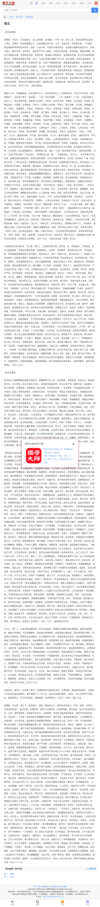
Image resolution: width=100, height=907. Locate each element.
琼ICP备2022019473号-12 (53, 897)
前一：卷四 (9, 874)
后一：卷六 (9, 877)
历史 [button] (74, 3)
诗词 (51, 3)
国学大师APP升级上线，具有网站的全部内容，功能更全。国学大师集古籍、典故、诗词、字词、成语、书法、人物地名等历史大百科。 (58, 455)
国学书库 (19, 17)
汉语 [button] (58, 3)
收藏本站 (45, 886)
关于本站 (37, 886)
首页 (11, 17)
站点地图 (63, 886)
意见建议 (54, 886)
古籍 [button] (43, 3)
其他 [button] (82, 3)
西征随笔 (29, 17)
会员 (89, 3)
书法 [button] (66, 3)
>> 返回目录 (91, 869)
